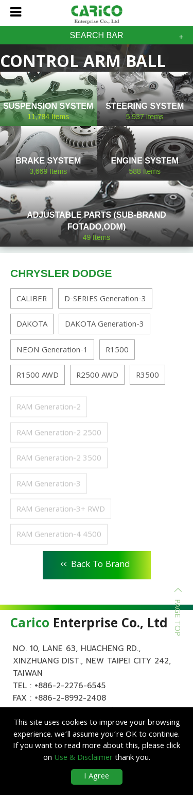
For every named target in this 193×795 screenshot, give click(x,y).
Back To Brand (95, 563)
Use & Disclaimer (83, 758)
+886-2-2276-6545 (70, 685)
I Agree (96, 777)
